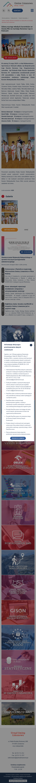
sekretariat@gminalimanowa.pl (14, 379)
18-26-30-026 (24, 388)
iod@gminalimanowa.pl (16, 390)
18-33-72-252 (12, 377)
